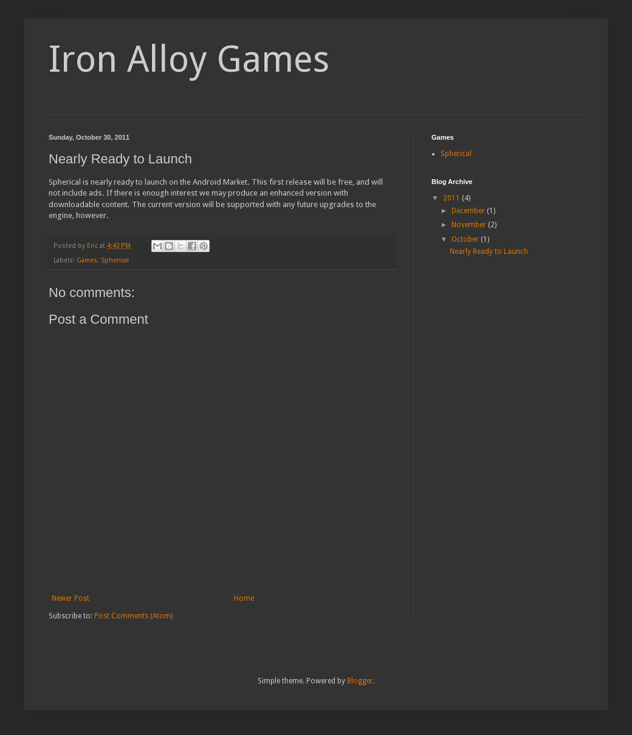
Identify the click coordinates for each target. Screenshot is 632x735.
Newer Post (70, 598)
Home (244, 598)
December (469, 211)
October (466, 239)
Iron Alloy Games (189, 59)
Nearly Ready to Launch (489, 251)
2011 (452, 198)
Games (87, 260)
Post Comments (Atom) (133, 616)
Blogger (360, 681)
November (470, 224)
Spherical (115, 260)
